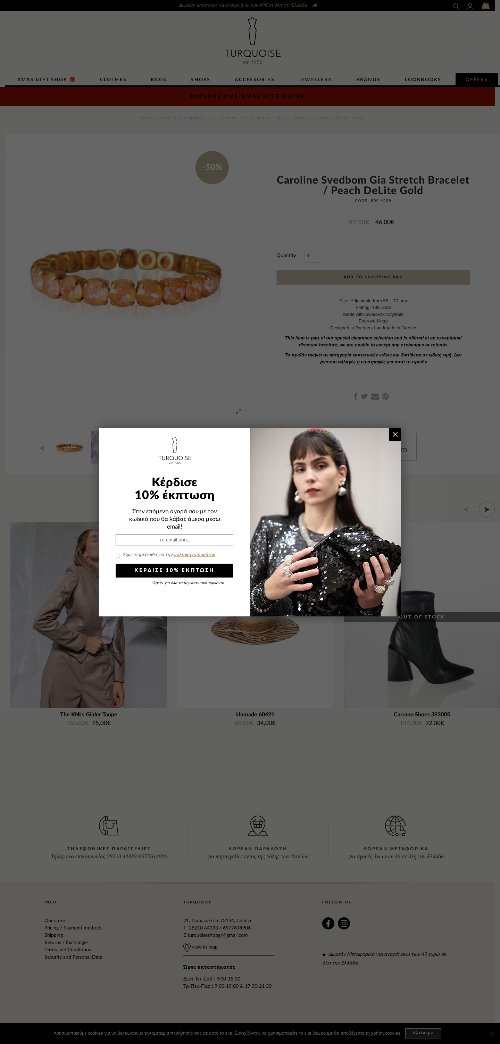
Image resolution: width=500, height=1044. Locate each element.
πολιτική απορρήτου (194, 555)
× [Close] (395, 434)
